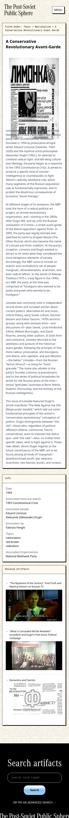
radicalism (12, 546)
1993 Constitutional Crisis (22, 503)
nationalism (13, 538)
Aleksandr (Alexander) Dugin (24, 517)
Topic (27, 26)
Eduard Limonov (16, 513)
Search (34, 790)
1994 (9, 493)
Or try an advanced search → (34, 802)
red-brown (12, 542)
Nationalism (43, 26)
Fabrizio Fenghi (15, 527)
